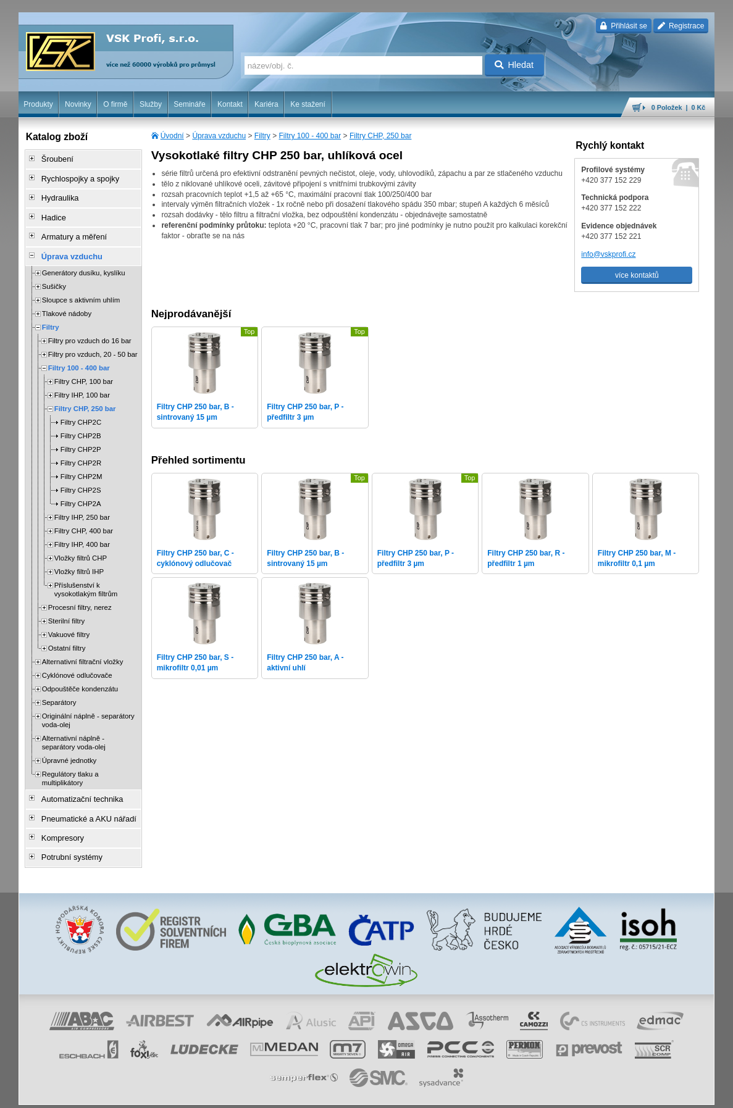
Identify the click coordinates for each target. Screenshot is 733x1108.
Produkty (37, 104)
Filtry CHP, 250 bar (380, 135)
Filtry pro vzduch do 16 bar (90, 328)
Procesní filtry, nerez (80, 595)
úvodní (552, 1092)
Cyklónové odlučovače (77, 663)
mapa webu (587, 1092)
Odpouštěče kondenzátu (80, 676)
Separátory (59, 690)
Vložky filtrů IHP (79, 559)
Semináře (189, 104)
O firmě (115, 104)
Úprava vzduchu (219, 135)
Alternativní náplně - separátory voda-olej (74, 730)
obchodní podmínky (302, 1092)
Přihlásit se (623, 26)
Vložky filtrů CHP (80, 545)
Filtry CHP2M (82, 464)
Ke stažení (307, 104)
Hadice (49, 210)
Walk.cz (97, 1092)
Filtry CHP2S (81, 477)
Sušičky (54, 274)
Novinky (78, 104)
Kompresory (58, 820)
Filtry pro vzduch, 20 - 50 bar (93, 342)
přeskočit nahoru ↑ (680, 1092)
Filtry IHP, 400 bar (82, 532)
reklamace (434, 1092)
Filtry (262, 135)
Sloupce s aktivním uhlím (81, 287)
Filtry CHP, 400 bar (83, 518)
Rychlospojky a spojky (74, 176)
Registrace (681, 26)
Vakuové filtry (69, 622)
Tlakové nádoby (66, 301)
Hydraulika (55, 193)
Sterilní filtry (66, 608)
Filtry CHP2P (81, 437)
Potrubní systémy (67, 837)
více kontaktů (637, 275)
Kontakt (230, 104)
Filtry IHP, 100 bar (82, 382)
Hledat (514, 65)
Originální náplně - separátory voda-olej (88, 708)
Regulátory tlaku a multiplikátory (70, 766)
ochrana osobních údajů (375, 1092)
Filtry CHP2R (81, 450)
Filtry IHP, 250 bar (82, 505)
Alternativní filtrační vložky (83, 649)
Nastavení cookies (237, 1092)
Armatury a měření (68, 227)
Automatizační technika (76, 785)
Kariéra (266, 104)
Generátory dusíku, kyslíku (83, 260)
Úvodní (172, 135)
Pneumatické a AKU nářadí (82, 803)
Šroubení (53, 158)
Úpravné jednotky (69, 748)
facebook (522, 1092)
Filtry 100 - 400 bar (310, 135)
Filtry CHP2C (81, 410)
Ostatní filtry (67, 635)
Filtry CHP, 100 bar (83, 369)
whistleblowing (478, 1092)
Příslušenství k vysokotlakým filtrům (86, 577)
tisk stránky (628, 1092)
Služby (151, 104)
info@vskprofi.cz (608, 254)
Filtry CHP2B (81, 423)
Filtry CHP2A (81, 491)
